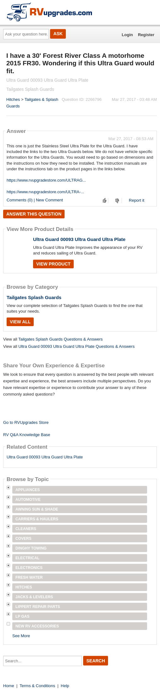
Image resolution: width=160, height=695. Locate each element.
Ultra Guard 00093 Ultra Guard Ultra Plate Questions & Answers (76, 346)
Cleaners (25, 529)
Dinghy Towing (31, 548)
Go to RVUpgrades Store (26, 422)
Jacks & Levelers (34, 597)
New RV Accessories (37, 626)
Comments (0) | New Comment (35, 200)
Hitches (13, 99)
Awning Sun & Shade (36, 509)
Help (65, 685)
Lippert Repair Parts (37, 607)
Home (8, 685)
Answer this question (33, 213)
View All (20, 321)
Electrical (27, 558)
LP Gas (22, 616)
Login (127, 34)
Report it (136, 200)
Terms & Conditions (37, 685)
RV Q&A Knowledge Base (26, 434)
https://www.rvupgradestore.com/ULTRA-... (45, 191)
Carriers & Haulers (36, 519)
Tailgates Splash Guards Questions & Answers (60, 339)
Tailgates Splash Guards (34, 297)
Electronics (29, 568)
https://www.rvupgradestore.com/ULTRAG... (46, 180)
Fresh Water (29, 577)
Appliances (27, 490)
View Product (53, 263)
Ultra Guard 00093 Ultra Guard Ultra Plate (79, 239)
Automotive (28, 499)
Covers (23, 538)
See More (21, 635)
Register (146, 34)
